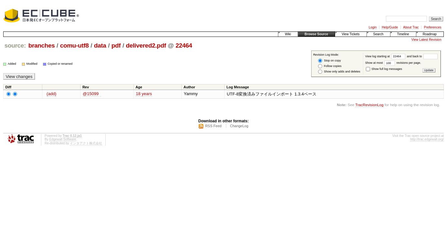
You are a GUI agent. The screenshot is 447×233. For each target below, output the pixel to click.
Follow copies (329, 66)
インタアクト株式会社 (86, 143)
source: (15, 45)
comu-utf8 (74, 45)
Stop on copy (329, 61)
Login (373, 27)
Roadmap (430, 34)
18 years (144, 93)
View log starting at (386, 56)
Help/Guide (390, 27)
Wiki (288, 34)
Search (378, 34)
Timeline (403, 34)
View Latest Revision (426, 39)
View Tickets (350, 34)
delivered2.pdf (146, 45)
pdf (116, 45)
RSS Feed (213, 126)
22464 (184, 45)
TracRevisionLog (369, 105)
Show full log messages (384, 69)
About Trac (411, 27)
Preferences (433, 27)
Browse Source (316, 34)
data (100, 45)
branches (41, 45)
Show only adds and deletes (339, 72)
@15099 (91, 93)
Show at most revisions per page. (393, 62)
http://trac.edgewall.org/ (427, 139)
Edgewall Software (62, 139)
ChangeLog (239, 126)
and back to (422, 56)
